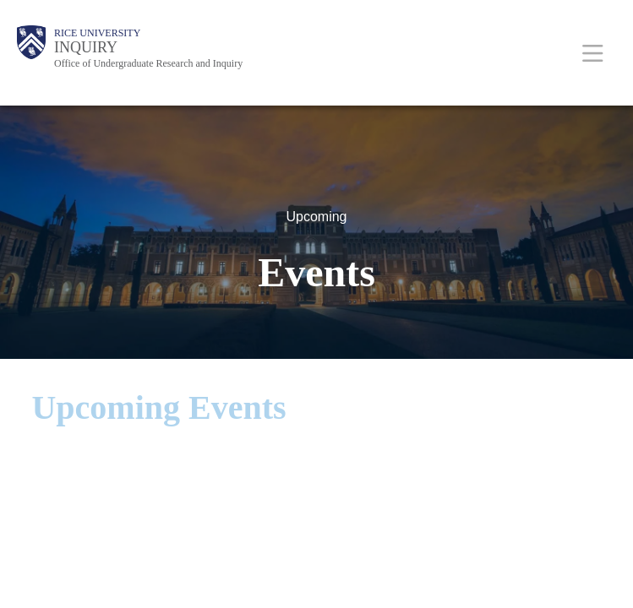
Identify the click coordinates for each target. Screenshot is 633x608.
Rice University (97, 33)
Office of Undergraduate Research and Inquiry (148, 63)
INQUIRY (85, 47)
